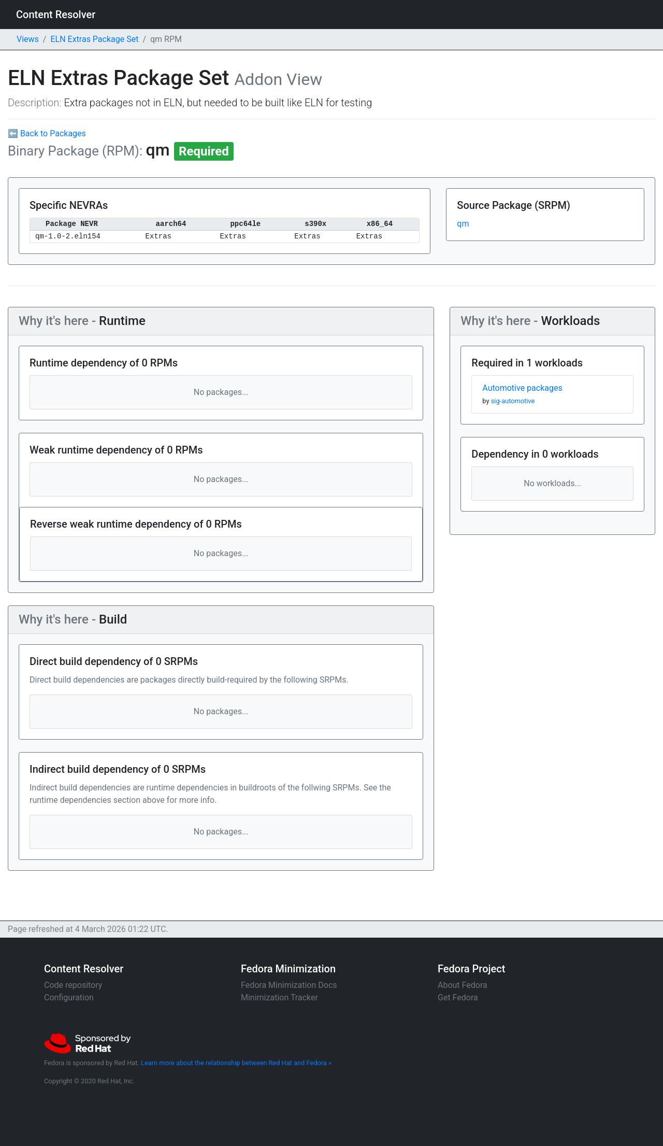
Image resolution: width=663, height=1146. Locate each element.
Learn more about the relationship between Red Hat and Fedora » (236, 1063)
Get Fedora (458, 997)
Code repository (73, 985)
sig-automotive (513, 401)
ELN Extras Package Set (94, 39)
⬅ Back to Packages (47, 133)
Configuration (69, 997)
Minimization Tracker (279, 997)
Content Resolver (55, 14)
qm (463, 224)
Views (28, 39)
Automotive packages (522, 388)
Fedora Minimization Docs (289, 985)
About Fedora (462, 985)
